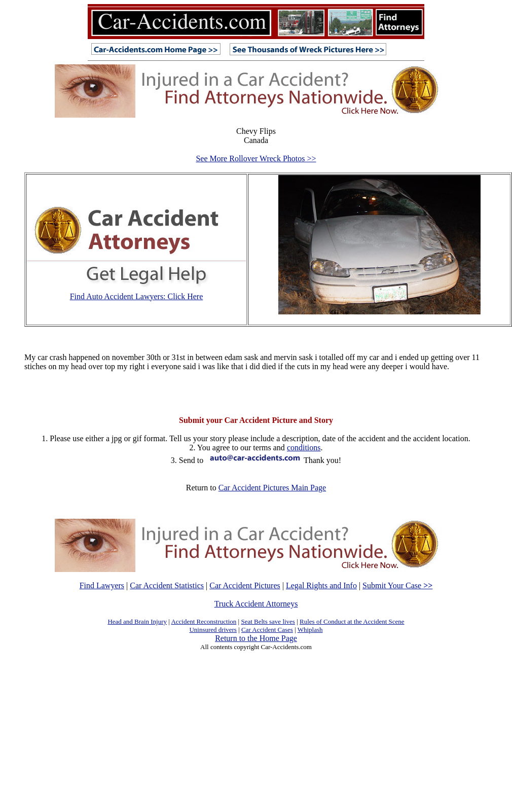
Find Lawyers (102, 585)
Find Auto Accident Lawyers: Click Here (136, 296)
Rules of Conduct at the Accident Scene (352, 621)
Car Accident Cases (267, 629)
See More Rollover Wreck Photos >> (256, 158)
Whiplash (310, 629)
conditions (304, 447)
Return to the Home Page (256, 638)
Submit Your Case (397, 585)
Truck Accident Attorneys (256, 603)
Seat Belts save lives (268, 621)
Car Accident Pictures (244, 585)
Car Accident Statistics (167, 585)
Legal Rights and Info (321, 585)
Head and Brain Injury (137, 621)
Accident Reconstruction (203, 621)
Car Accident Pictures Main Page (272, 487)
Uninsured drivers (213, 629)
